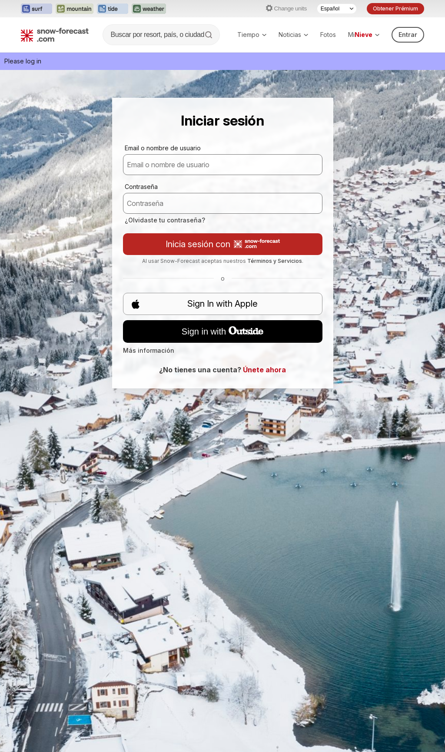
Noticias (293, 34)
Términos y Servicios (274, 261)
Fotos (328, 34)
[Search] (209, 35)
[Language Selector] (336, 8)
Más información (148, 350)
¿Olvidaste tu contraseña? (165, 220)
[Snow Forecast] (55, 35)
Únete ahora (264, 369)
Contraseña (141, 186)
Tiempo (251, 34)
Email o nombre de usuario (163, 148)
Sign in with (222, 331)
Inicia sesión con (223, 244)
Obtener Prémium (395, 8)
